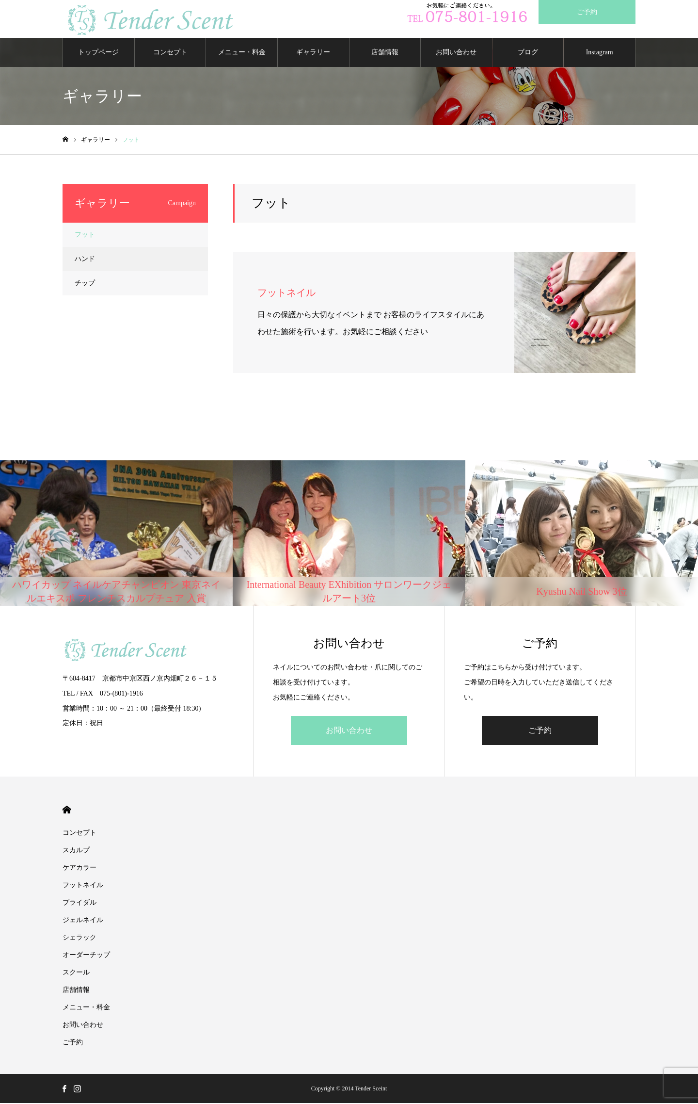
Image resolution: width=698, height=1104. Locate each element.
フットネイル (83, 886)
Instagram (599, 53)
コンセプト (170, 53)
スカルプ (76, 851)
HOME (67, 811)
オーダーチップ (86, 955)
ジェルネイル (83, 921)
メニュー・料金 (242, 53)
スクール (76, 973)
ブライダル (79, 903)
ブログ (528, 53)
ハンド (85, 259)
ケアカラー (79, 868)
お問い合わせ (456, 53)
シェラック (83, 938)
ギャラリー (313, 53)
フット (85, 235)
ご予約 (540, 731)
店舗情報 (384, 53)
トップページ (98, 53)
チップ (85, 284)
